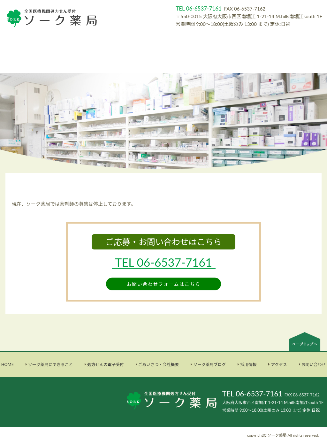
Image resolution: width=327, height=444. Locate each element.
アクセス (279, 364)
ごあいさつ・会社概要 (158, 364)
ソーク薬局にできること (50, 364)
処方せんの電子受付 (105, 364)
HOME (7, 364)
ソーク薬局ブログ (209, 364)
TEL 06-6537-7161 (252, 393)
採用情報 (248, 364)
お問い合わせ (313, 364)
